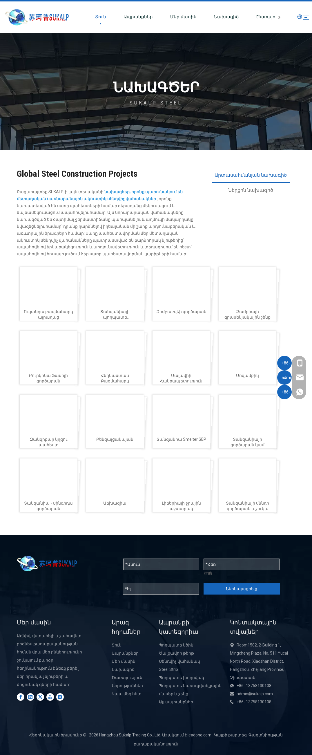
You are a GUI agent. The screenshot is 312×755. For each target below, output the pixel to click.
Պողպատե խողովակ (181, 677)
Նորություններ (127, 685)
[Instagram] (60, 697)
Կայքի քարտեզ (230, 735)
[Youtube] (50, 697)
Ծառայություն (260, 16)
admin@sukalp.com (255, 693)
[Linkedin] (30, 697)
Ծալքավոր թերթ (176, 653)
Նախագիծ (214, 16)
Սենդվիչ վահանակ (179, 661)
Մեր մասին (171, 16)
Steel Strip (168, 669)
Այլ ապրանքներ (176, 702)
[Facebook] (20, 697)
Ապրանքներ (125, 16)
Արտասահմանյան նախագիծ (251, 175)
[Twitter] (40, 697)
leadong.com (199, 735)
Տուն (88, 16)
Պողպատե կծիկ (176, 645)
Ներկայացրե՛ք (241, 588)
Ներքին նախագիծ (250, 190)
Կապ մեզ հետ (127, 693)
